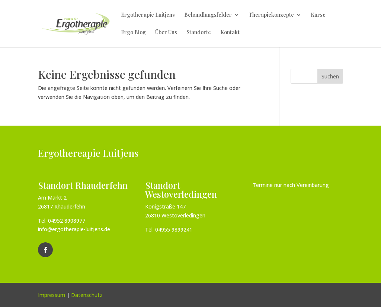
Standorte (198, 33)
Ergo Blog (133, 33)
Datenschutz (87, 294)
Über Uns (166, 33)
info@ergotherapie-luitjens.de (74, 229)
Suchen (330, 76)
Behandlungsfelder (208, 15)
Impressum (51, 294)
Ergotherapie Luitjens (148, 15)
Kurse (318, 15)
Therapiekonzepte (271, 15)
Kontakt (230, 33)
